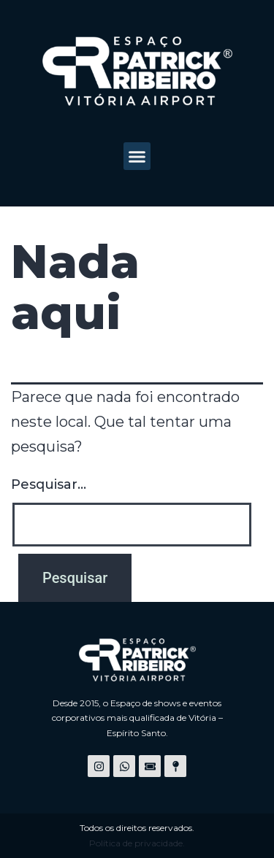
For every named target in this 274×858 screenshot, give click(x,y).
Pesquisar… (48, 484)
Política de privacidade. (137, 843)
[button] (137, 156)
